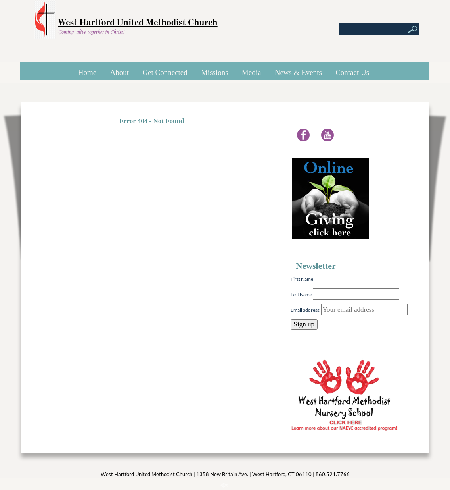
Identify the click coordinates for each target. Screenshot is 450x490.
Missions (214, 72)
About (119, 72)
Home (87, 72)
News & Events (298, 72)
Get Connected (164, 72)
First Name (302, 279)
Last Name (301, 294)
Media (251, 72)
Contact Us (352, 72)
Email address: (349, 310)
